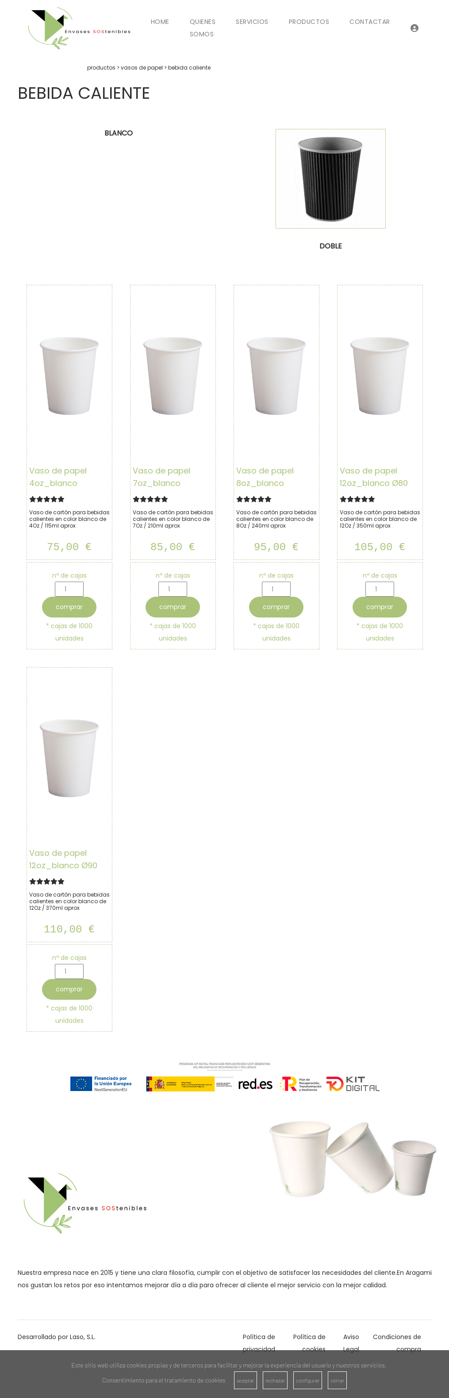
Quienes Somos (203, 28)
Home (160, 21)
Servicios (252, 21)
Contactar (369, 21)
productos (101, 67)
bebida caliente (189, 67)
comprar (69, 606)
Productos (309, 21)
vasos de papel (142, 67)
